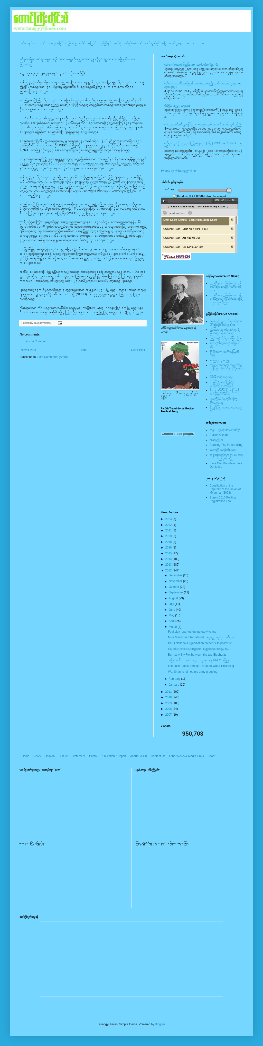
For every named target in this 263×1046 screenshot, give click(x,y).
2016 (169, 547)
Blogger (160, 1024)
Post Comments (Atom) (52, 357)
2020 (169, 536)
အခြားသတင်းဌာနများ (172, 43)
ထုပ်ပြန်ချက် (105, 43)
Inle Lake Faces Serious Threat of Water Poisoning (201, 666)
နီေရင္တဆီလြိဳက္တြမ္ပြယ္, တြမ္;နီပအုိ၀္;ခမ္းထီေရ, (225, 392)
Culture (63, 756)
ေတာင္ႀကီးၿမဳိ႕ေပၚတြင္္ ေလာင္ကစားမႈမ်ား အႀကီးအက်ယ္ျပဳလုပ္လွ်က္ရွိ (202, 124)
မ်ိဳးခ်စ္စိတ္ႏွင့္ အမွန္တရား (177, 105)
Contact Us (158, 756)
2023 (169, 519)
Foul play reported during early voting (192, 631)
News (37, 756)
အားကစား (191, 43)
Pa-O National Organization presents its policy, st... (201, 643)
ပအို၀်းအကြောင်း (88, 43)
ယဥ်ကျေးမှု (71, 43)
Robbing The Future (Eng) (227, 445)
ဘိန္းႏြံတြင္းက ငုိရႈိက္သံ (225, 430)
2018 (169, 542)
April (172, 621)
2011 (169, 691)
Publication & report (113, 756)
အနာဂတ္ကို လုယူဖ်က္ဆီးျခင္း (223, 449)
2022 (169, 525)
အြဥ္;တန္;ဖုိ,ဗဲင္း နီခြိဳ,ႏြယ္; (226, 338)
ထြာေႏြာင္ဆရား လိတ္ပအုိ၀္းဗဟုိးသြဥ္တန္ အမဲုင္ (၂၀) (226, 322)
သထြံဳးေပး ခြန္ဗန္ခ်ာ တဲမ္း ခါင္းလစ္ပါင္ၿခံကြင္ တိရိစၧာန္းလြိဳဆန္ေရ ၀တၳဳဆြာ (226, 299)
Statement (78, 756)
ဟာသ (203, 43)
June (172, 609)
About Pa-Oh (138, 756)
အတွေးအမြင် (56, 43)
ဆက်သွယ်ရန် (152, 43)
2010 (169, 697)
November (176, 581)
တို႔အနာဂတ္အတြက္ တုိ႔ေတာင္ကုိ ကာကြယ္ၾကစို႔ (226, 456)
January (174, 684)
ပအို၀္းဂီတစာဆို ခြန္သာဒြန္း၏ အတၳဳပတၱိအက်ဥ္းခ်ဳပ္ (191, 64)
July (172, 604)
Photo (93, 756)
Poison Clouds (219, 435)
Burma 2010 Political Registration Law (223, 499)
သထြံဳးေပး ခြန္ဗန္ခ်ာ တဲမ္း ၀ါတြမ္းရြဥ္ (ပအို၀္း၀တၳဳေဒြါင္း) (225, 287)
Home (83, 350)
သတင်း (42, 43)
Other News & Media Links (186, 756)
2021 (169, 530)
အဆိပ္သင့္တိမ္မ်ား (216, 440)
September (176, 592)
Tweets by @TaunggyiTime (178, 171)
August (174, 598)
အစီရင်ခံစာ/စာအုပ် (133, 43)
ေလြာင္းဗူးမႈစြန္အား (220, 360)
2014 (169, 559)
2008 (169, 709)
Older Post (138, 350)
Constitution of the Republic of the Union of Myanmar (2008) (225, 489)
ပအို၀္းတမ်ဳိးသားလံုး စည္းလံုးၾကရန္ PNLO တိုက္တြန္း (200, 660)
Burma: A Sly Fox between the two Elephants (197, 654)
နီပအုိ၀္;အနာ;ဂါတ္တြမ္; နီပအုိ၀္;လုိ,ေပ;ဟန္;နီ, (222, 383)
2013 (169, 564)
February (175, 678)
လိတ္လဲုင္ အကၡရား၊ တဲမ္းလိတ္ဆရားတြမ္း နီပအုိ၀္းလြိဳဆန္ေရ (226, 368)
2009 (169, 703)
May (172, 615)
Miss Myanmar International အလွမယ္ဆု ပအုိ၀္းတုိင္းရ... (202, 637)
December (176, 575)
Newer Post (28, 350)
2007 (169, 714)
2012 (169, 570)
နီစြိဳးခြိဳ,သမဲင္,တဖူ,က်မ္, (221, 377)
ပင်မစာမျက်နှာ (28, 43)
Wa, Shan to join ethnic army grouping (192, 671)
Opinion (50, 756)
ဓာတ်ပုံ (117, 43)
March (173, 627)
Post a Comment (36, 341)
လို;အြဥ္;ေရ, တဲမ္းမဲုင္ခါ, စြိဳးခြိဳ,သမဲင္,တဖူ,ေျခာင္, (225, 331)
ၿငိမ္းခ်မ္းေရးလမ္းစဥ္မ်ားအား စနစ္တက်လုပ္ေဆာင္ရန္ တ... (199, 648)
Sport (211, 756)
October (174, 587)
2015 (169, 553)
